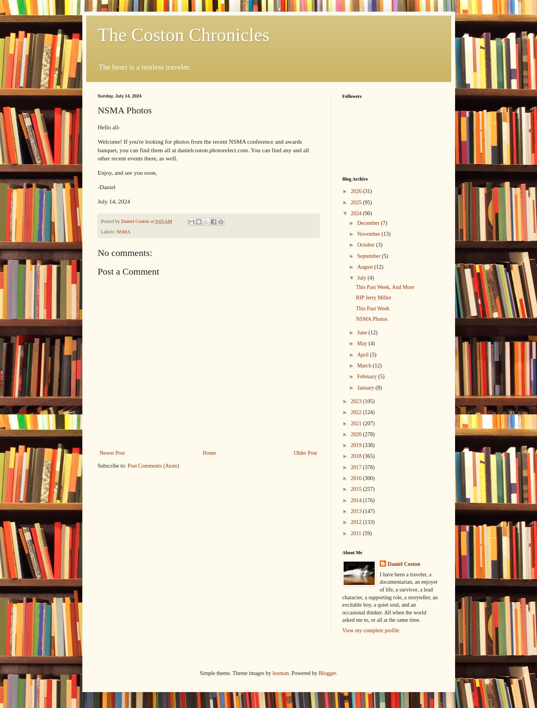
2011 (357, 533)
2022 (357, 412)
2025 (357, 202)
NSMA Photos (371, 319)
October (366, 245)
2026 (357, 191)
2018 (357, 456)
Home (209, 453)
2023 (357, 401)
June (362, 333)
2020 (357, 434)
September (369, 256)
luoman (281, 673)
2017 (357, 467)
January (366, 388)
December (369, 223)
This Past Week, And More (385, 287)
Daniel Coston (404, 564)
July (362, 278)
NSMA (123, 232)
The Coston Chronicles (184, 34)
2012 (357, 522)
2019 (357, 445)
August (365, 267)
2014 (357, 500)
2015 (357, 489)
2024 (357, 213)
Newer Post (112, 453)
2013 (357, 511)
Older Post (305, 453)
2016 (357, 478)
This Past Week (372, 308)
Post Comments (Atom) (153, 466)
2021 (357, 423)
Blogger (327, 673)
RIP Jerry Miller (373, 298)
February (367, 376)
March (365, 366)
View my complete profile (371, 630)
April (363, 355)
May (362, 343)
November (369, 234)
